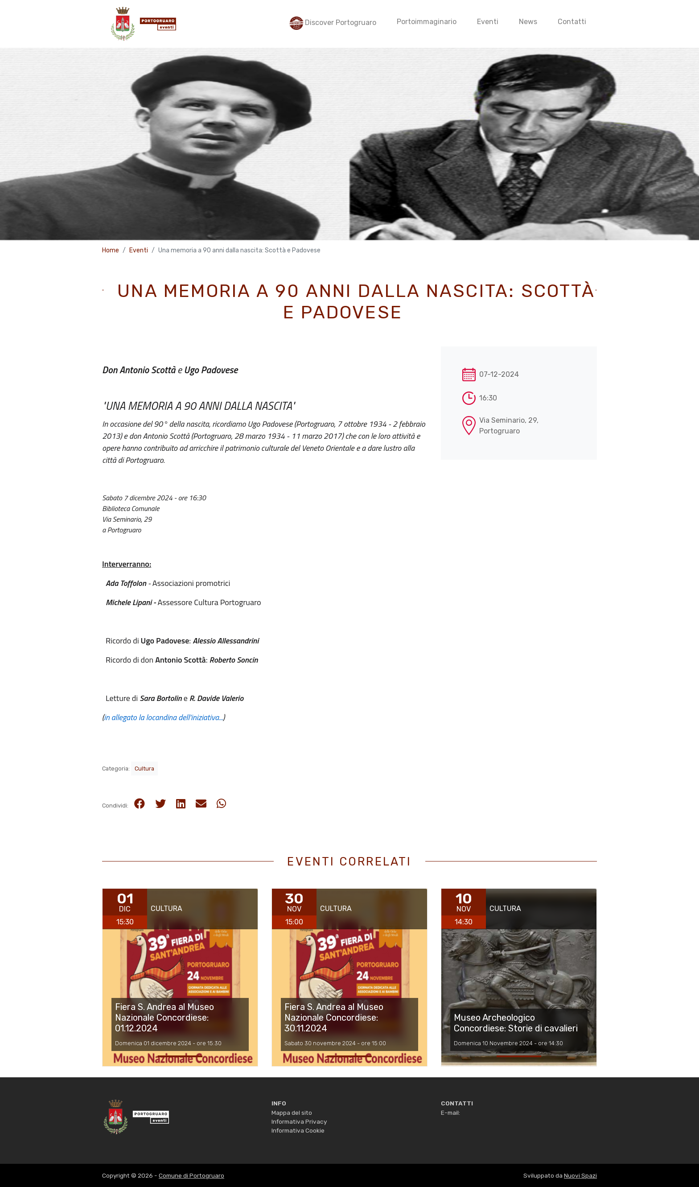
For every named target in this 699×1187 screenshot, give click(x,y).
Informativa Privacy (299, 1121)
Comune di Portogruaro (191, 1175)
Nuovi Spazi (580, 1175)
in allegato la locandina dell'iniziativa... (163, 717)
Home (110, 250)
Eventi (138, 250)
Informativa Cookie (298, 1130)
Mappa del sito (291, 1112)
